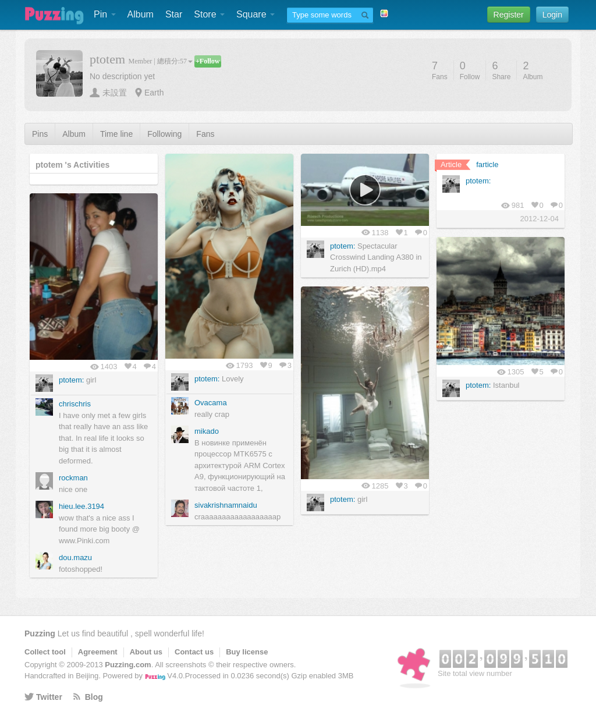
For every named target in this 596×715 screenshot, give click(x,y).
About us (146, 651)
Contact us (194, 651)
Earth (154, 92)
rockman (73, 477)
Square (255, 14)
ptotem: (206, 378)
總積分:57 (175, 61)
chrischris (75, 403)
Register (509, 14)
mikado (206, 431)
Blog (94, 697)
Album (140, 14)
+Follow (208, 61)
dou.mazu (75, 557)
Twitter (49, 697)
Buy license (247, 651)
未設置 (114, 92)
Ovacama (210, 402)
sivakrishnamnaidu (225, 505)
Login (552, 14)
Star (173, 14)
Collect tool (45, 651)
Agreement (98, 651)
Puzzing (39, 633)
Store (209, 14)
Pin (105, 14)
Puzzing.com (128, 664)
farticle (487, 164)
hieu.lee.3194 (81, 506)
